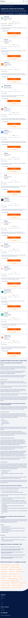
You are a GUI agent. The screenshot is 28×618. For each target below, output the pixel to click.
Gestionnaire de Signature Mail (12, 578)
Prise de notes (20, 576)
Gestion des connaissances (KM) (14, 573)
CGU (1, 599)
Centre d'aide (2, 610)
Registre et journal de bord (17, 587)
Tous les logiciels (4, 13)
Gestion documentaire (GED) (5, 564)
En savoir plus (14, 33)
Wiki (24, 587)
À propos (2, 602)
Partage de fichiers (12, 569)
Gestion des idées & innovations (6, 576)
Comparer (14, 35)
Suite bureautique (19, 569)
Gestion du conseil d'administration (17, 585)
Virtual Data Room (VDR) (5, 580)
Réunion (14, 576)
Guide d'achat (10, 13)
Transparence (2, 598)
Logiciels (2, 604)
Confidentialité (3, 596)
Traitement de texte (14, 582)
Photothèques (3, 578)
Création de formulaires (14, 580)
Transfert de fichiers (4, 571)
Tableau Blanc (3, 585)
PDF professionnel (4, 573)
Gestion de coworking (22, 582)
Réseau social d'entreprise (20, 571)
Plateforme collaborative (16, 564)
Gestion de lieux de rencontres (6, 587)
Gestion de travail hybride (5, 582)
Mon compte (2, 608)
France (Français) (7, 615)
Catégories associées (22, 13)
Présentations (11, 571)
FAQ (16, 13)
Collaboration (4, 6)
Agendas (20, 578)
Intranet (8, 585)
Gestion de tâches (4, 569)
